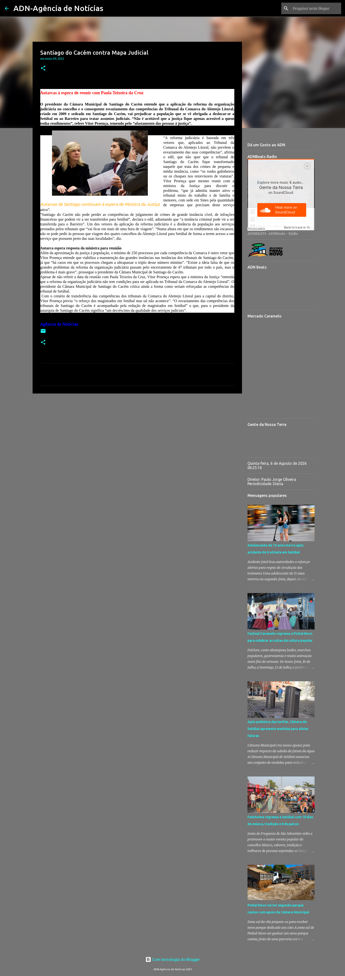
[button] (43, 68)
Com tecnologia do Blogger (172, 959)
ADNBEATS (256, 233)
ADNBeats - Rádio (283, 233)
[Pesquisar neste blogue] (316, 8)
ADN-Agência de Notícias (58, 8)
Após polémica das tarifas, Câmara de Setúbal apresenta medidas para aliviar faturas (278, 729)
